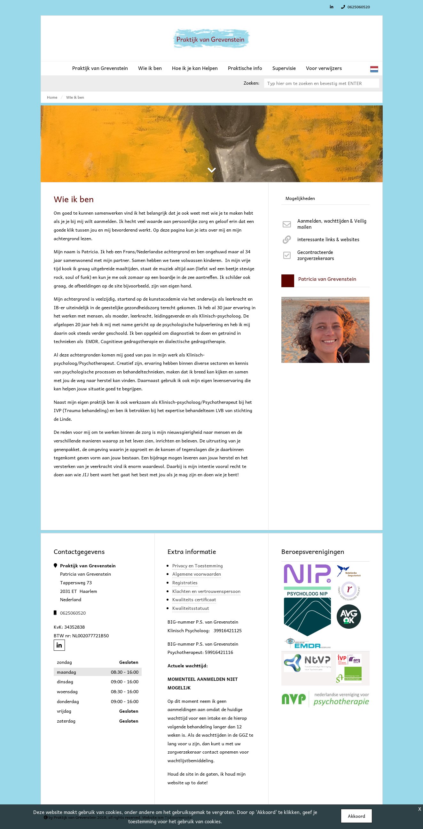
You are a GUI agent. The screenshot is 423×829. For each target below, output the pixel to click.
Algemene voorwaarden (196, 573)
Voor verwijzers (324, 68)
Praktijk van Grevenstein (100, 68)
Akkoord (356, 815)
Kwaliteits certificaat (194, 599)
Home (52, 97)
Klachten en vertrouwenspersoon (206, 591)
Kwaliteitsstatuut (190, 607)
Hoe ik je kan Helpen (195, 68)
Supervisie (284, 68)
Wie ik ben (150, 68)
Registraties (185, 582)
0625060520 (355, 7)
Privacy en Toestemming (197, 565)
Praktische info (245, 68)
